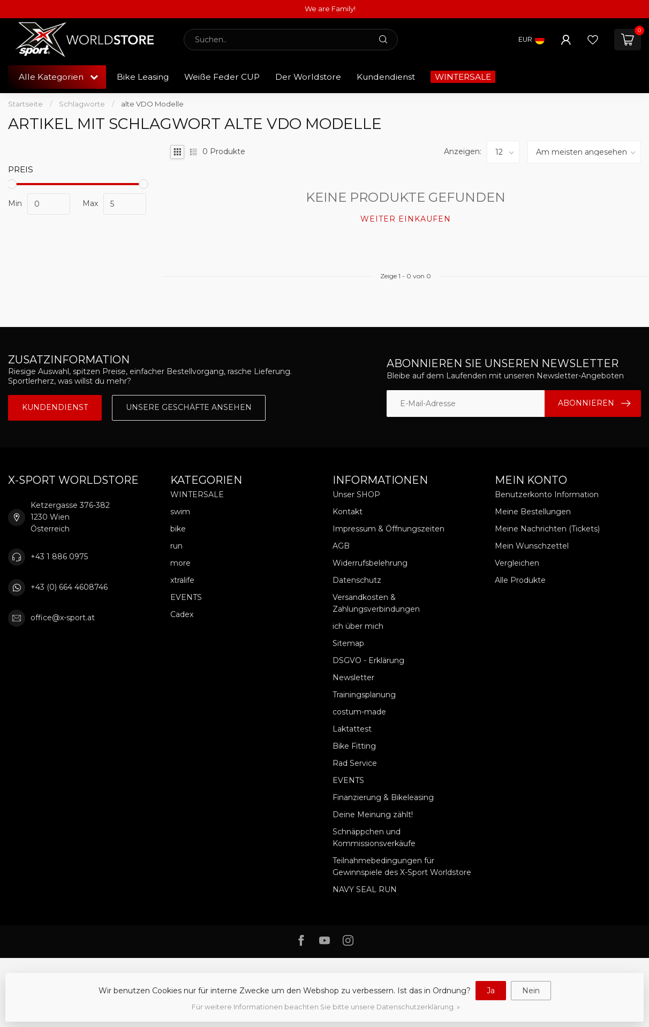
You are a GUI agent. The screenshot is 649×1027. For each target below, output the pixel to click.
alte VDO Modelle (152, 104)
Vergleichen (517, 563)
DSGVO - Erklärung (368, 660)
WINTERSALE (463, 77)
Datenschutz (357, 580)
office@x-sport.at (63, 617)
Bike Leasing (143, 77)
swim (180, 511)
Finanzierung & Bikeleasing (383, 797)
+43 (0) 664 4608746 (69, 587)
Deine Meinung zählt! (373, 814)
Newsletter (353, 677)
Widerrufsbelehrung (370, 563)
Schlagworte (82, 104)
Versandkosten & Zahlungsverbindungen (376, 603)
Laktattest (352, 729)
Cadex (181, 614)
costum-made (359, 712)
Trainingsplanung (364, 694)
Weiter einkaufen (405, 219)
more (180, 563)
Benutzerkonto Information (547, 494)
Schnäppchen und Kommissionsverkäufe (374, 837)
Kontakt (348, 511)
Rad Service (355, 763)
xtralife (182, 580)
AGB (341, 546)
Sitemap (348, 643)
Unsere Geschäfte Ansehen (189, 407)
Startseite (25, 104)
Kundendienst (386, 77)
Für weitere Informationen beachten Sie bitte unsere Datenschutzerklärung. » (326, 1007)
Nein (531, 990)
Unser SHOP (356, 494)
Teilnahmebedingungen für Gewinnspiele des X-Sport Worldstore (402, 866)
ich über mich (358, 626)
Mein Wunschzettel (532, 546)
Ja (491, 990)
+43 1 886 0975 (59, 556)
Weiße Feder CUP (222, 77)
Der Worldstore (308, 77)
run (176, 546)
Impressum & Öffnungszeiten (388, 529)
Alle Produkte (520, 580)
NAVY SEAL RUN (365, 889)
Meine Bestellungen (533, 511)
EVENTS (186, 597)
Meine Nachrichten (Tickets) (547, 529)
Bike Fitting (354, 746)
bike (178, 529)
